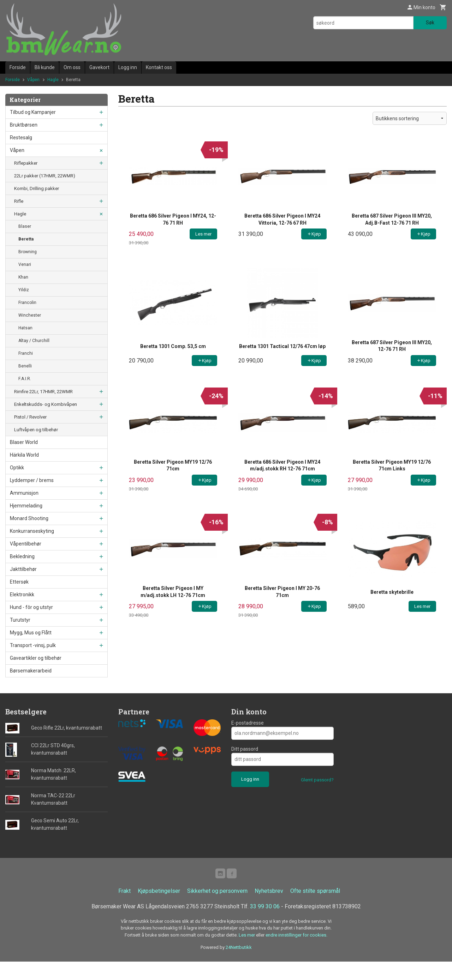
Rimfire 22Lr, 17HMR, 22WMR (43, 391)
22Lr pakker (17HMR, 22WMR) (44, 175)
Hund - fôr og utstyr (31, 607)
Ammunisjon (24, 493)
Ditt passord (244, 749)
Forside (18, 67)
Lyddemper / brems (32, 480)
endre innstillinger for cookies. (296, 936)
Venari (24, 264)
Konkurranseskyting (32, 531)
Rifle (18, 201)
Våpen (17, 150)
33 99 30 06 (265, 907)
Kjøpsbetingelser (159, 892)
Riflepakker (25, 163)
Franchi (25, 353)
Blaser (24, 226)
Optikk (17, 467)
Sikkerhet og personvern (217, 892)
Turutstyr (20, 620)
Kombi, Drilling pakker (36, 188)
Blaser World (24, 442)
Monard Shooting (29, 518)
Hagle (20, 214)
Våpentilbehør (25, 544)
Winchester (29, 315)
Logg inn (127, 67)
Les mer (247, 936)
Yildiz (23, 289)
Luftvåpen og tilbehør (36, 429)
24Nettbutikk (239, 948)
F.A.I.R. (24, 378)
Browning (27, 251)
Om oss (72, 67)
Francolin (27, 302)
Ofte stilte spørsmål (315, 892)
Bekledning (22, 556)
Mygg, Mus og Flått (31, 632)
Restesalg (21, 137)
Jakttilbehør (23, 569)
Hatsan (25, 327)
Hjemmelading (26, 505)
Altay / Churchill (33, 340)
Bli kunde (45, 67)
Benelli (25, 366)
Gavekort (99, 67)
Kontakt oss (159, 67)
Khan (23, 277)
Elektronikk (22, 594)
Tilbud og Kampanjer (33, 112)
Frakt (124, 892)
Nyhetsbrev (269, 892)
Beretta (26, 239)
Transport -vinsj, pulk (33, 645)
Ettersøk (19, 582)
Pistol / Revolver (30, 417)
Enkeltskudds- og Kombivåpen (45, 404)
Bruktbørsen (23, 125)
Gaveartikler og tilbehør (35, 658)
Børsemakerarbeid (31, 671)
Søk (430, 22)
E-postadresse (247, 723)
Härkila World (24, 455)
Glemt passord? (317, 779)
